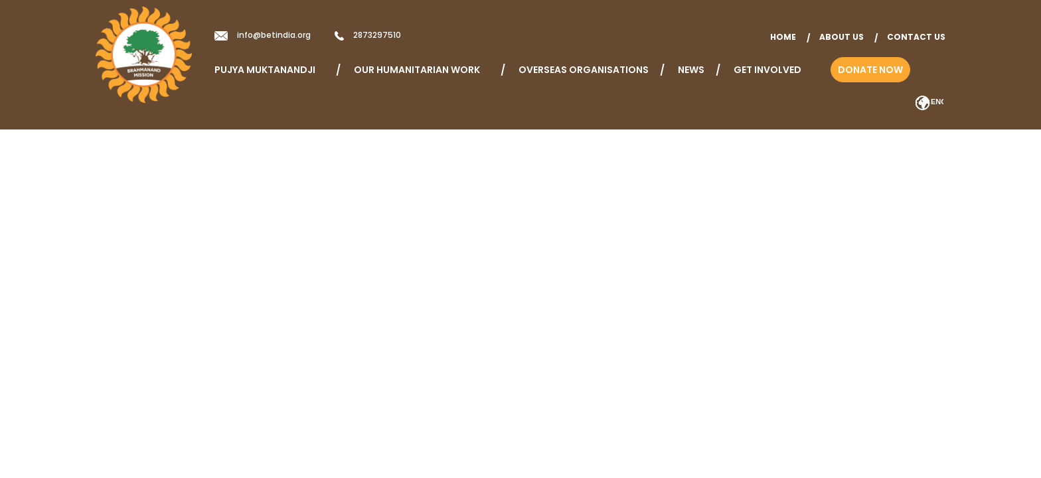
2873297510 (377, 34)
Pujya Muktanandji (269, 69)
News (691, 69)
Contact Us (916, 36)
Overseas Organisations (584, 69)
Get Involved (767, 69)
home (783, 36)
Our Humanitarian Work (421, 69)
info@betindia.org (274, 34)
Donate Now (870, 69)
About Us (841, 36)
